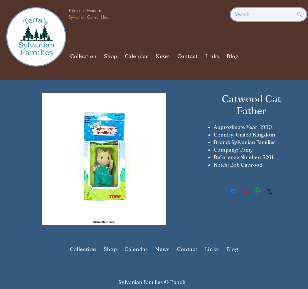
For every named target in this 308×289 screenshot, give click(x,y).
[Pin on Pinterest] (245, 191)
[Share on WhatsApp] (257, 191)
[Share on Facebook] (233, 191)
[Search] (259, 14)
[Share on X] (269, 191)
